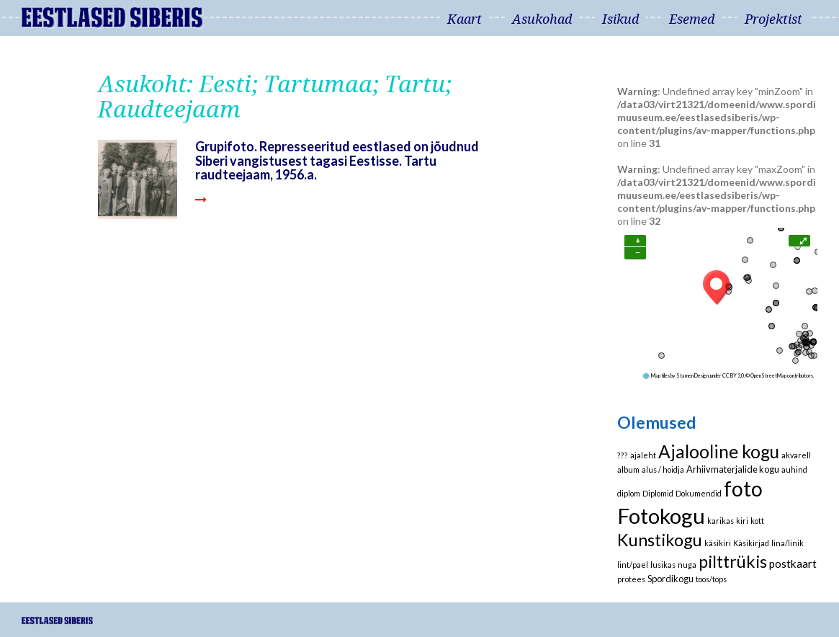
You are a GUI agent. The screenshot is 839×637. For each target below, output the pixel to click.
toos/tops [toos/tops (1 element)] (711, 579)
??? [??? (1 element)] (622, 455)
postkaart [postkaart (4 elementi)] (793, 563)
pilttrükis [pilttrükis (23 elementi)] (733, 561)
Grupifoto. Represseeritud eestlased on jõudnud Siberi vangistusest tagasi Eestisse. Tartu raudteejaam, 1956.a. (337, 160)
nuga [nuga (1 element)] (687, 564)
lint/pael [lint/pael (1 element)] (632, 564)
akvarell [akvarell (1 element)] (796, 455)
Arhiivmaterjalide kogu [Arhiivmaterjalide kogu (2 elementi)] (732, 469)
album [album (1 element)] (628, 469)
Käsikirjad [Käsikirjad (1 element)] (751, 543)
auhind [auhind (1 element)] (794, 469)
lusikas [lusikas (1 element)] (663, 564)
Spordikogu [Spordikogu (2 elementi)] (670, 578)
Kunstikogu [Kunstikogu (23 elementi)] (659, 540)
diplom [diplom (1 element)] (628, 493)
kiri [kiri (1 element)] (742, 520)
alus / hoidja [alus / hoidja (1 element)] (663, 469)
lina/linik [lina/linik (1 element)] (787, 543)
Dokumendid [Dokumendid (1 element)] (699, 493)
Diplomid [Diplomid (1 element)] (657, 493)
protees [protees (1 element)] (631, 579)
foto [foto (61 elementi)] (743, 488)
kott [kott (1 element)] (757, 520)
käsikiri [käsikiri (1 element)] (717, 543)
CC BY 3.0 (733, 375)
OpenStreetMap (768, 375)
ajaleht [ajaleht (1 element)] (643, 455)
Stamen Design (692, 375)
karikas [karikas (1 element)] (720, 520)
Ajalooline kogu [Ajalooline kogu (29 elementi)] (718, 451)
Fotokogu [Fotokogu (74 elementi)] (661, 515)
